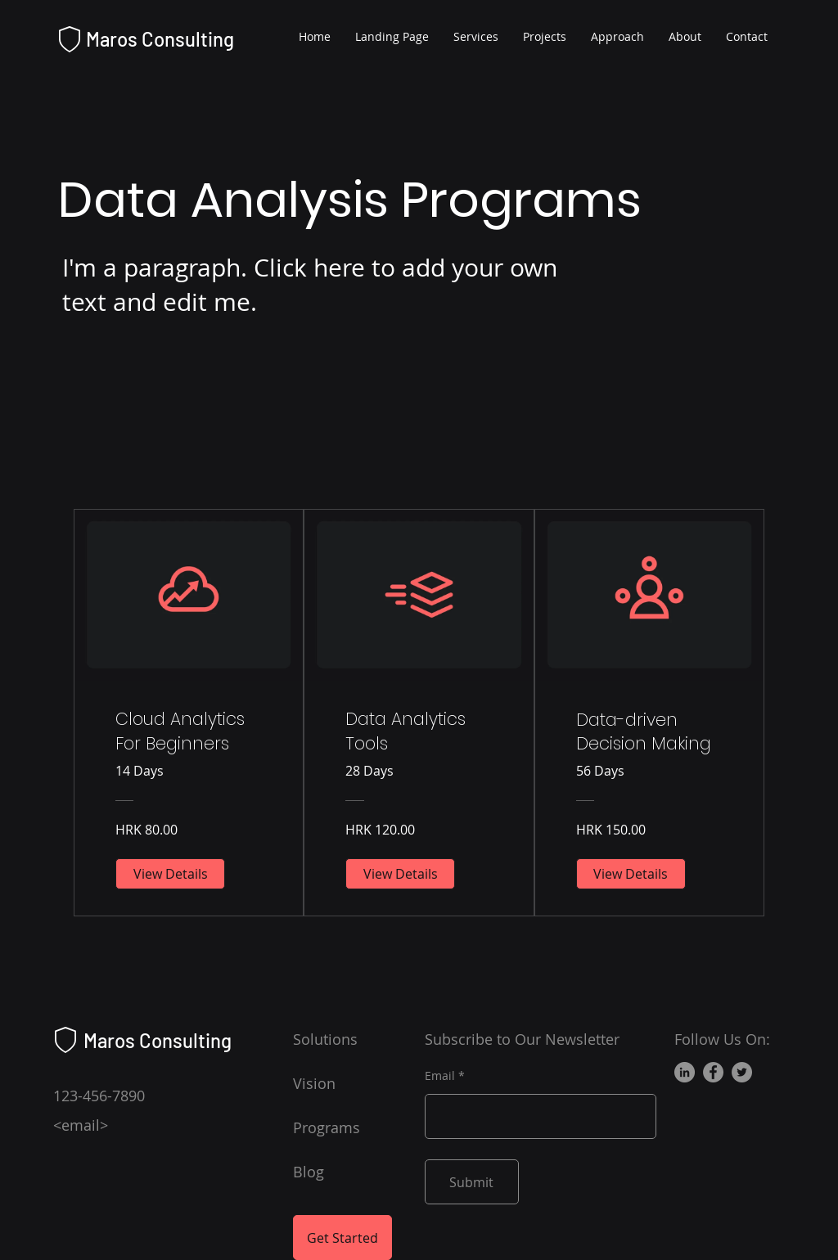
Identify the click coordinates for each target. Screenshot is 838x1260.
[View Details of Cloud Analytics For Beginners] (170, 873)
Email (440, 1076)
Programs (326, 1127)
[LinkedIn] (684, 1072)
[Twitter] (742, 1072)
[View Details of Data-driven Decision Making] (631, 873)
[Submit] (472, 1181)
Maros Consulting (160, 39)
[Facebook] (713, 1072)
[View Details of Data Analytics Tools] (400, 873)
